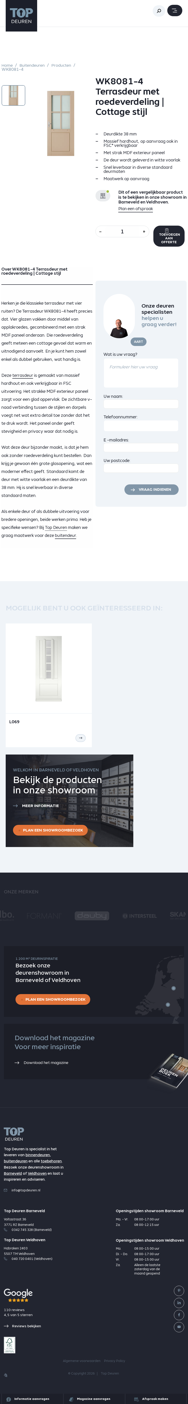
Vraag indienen (154, 491)
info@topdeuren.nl (22, 1194)
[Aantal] (124, 231)
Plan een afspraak (136, 208)
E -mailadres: (116, 441)
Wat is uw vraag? (120, 355)
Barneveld (13, 1177)
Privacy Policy (114, 1364)
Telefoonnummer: (120, 418)
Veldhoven (37, 1177)
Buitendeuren (32, 65)
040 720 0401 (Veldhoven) (28, 1262)
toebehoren (51, 1164)
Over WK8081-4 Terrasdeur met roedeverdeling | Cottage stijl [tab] (34, 272)
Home (7, 65)
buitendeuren (16, 1164)
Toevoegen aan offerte (174, 237)
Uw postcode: (117, 461)
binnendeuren (38, 1158)
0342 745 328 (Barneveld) (28, 1233)
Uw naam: (113, 397)
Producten (63, 65)
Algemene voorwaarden (81, 1364)
